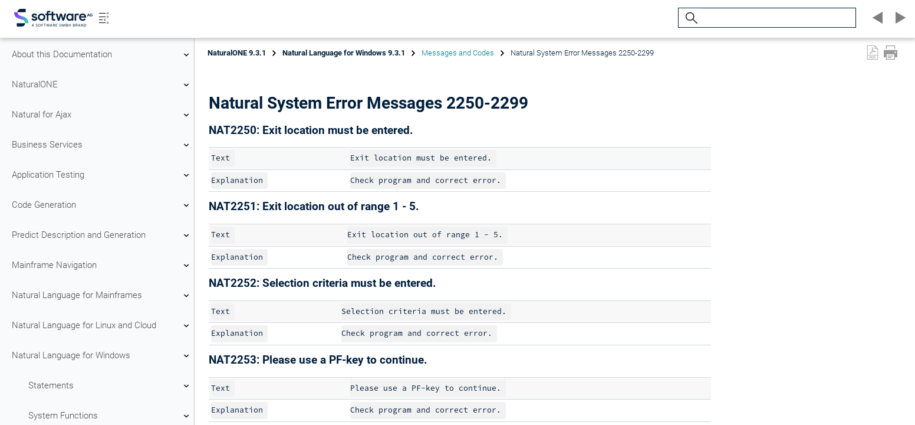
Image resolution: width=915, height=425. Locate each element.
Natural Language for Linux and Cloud (102, 326)
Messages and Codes (458, 52)
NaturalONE (102, 85)
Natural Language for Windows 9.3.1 (343, 52)
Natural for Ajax (102, 115)
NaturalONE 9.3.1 (237, 52)
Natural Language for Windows (102, 356)
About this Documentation (102, 55)
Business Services (102, 145)
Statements (110, 386)
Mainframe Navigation (102, 266)
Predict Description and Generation (102, 235)
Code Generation (102, 205)
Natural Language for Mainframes (102, 296)
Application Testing (102, 175)
